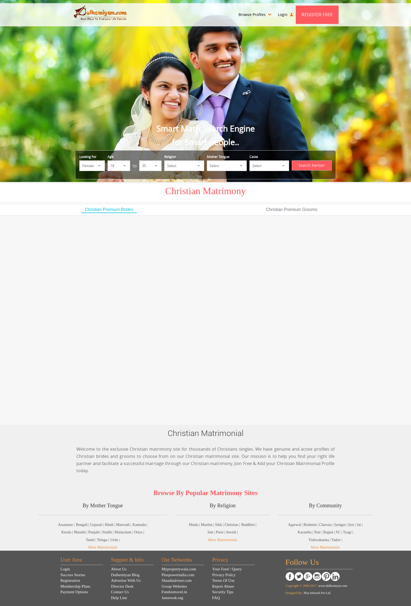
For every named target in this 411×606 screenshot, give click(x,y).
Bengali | (83, 525)
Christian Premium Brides (109, 209)
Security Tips (222, 592)
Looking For (87, 157)
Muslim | (208, 525)
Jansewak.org (172, 598)
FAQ (216, 598)
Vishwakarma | (319, 540)
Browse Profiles (255, 14)
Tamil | (91, 540)
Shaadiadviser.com (177, 580)
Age (110, 157)
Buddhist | (248, 525)
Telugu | (103, 540)
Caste (253, 157)
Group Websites (174, 586)
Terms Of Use (223, 580)
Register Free (317, 14)
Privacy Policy (224, 575)
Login (285, 14)
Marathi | (81, 532)
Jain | (211, 532)
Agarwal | (295, 525)
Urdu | (115, 540)
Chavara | (326, 525)
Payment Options (74, 592)
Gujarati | (97, 525)
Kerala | (67, 532)
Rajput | (329, 532)
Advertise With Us (126, 580)
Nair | (318, 532)
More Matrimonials (102, 547)
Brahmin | (311, 525)
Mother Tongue (218, 157)
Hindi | (110, 525)
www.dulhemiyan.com (332, 586)
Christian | (232, 525)
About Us (118, 569)
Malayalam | (124, 532)
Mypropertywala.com (179, 569)
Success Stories (72, 575)
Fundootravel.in (174, 592)
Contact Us (120, 592)
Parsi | (221, 532)
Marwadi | (123, 525)
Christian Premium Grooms (291, 209)
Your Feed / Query (227, 569)
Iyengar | (341, 525)
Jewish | (232, 532)
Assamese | (66, 525)
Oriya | (139, 532)
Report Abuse (223, 586)
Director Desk (122, 586)
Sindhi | (108, 532)
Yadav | (336, 540)
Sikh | (219, 525)
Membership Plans (75, 586)
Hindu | (195, 525)
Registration (70, 580)
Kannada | (140, 525)
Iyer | (352, 525)
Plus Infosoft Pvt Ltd (317, 593)
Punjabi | (95, 532)
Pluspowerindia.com (178, 575)
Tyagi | (348, 532)
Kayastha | (306, 532)
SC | (339, 532)
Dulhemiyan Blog (125, 575)
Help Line (119, 598)
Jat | (360, 525)
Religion (170, 157)
